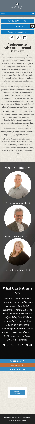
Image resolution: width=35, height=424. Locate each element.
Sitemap (7, 417)
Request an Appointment (17, 32)
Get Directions (17, 26)
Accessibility (16, 417)
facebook (17, 361)
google (17, 365)
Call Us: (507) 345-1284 (17, 21)
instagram (17, 369)
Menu (3, 13)
